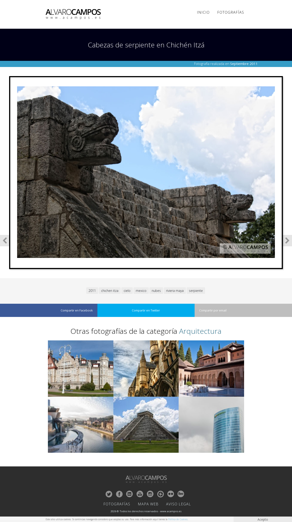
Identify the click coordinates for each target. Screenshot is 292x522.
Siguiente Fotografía (287, 240)
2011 (92, 290)
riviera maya (175, 290)
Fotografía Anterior (4, 240)
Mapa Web (148, 504)
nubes (156, 290)
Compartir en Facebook (77, 310)
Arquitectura (200, 331)
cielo (127, 290)
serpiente (196, 290)
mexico (141, 290)
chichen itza (109, 290)
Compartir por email (213, 310)
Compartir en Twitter (146, 310)
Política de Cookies (178, 519)
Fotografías (230, 12)
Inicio (203, 12)
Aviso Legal (178, 504)
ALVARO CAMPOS (74, 14)
